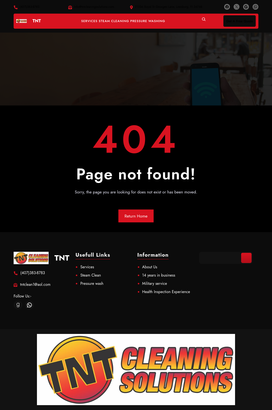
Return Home (136, 216)
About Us (149, 267)
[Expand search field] (204, 21)
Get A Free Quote (239, 21)
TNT (37, 21)
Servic (85, 267)
